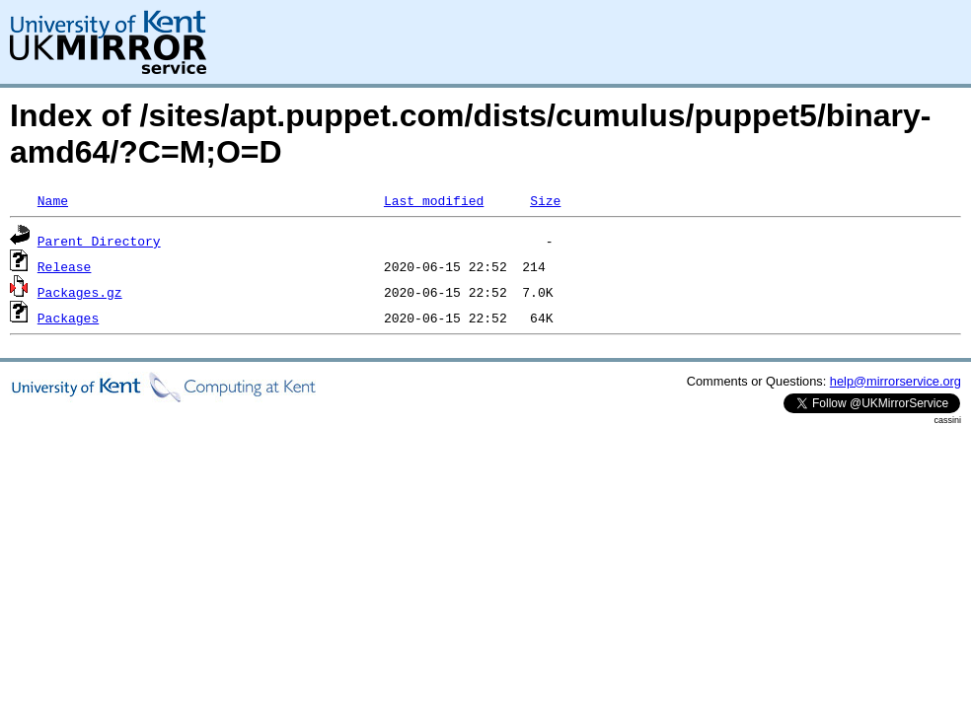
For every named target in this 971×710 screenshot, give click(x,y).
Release (64, 266)
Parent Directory (99, 240)
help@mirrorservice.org (895, 381)
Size (545, 200)
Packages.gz (79, 292)
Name (52, 200)
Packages (68, 317)
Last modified (434, 200)
